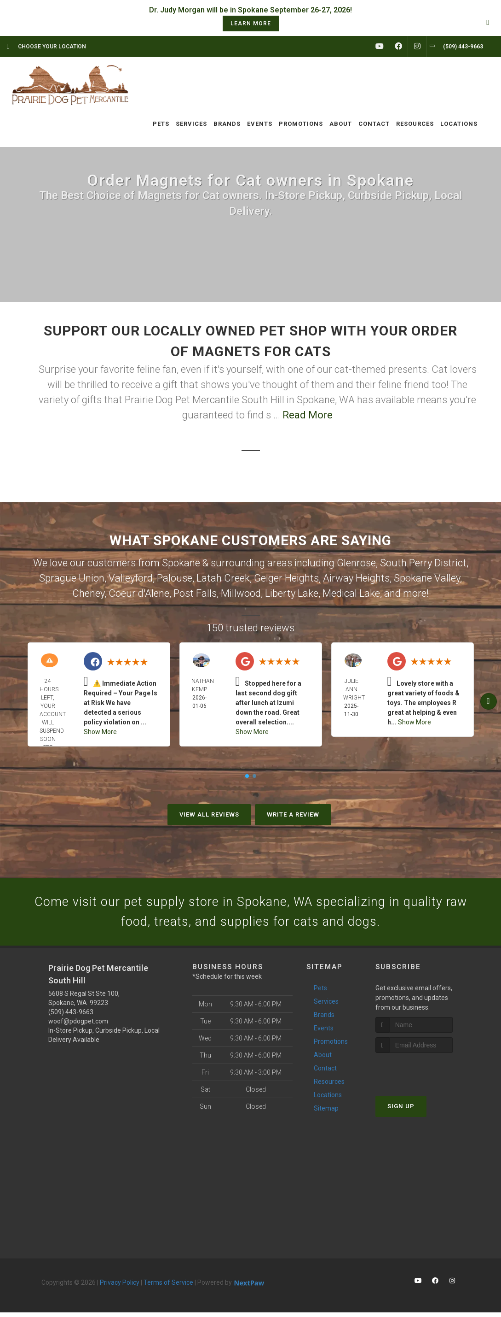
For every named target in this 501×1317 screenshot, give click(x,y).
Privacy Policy (119, 1287)
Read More (307, 415)
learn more (250, 23)
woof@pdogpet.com (78, 1025)
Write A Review (293, 814)
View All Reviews (209, 814)
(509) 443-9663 (70, 1016)
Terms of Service (168, 1287)
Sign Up (401, 1111)
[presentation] (424, 1075)
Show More (100, 731)
